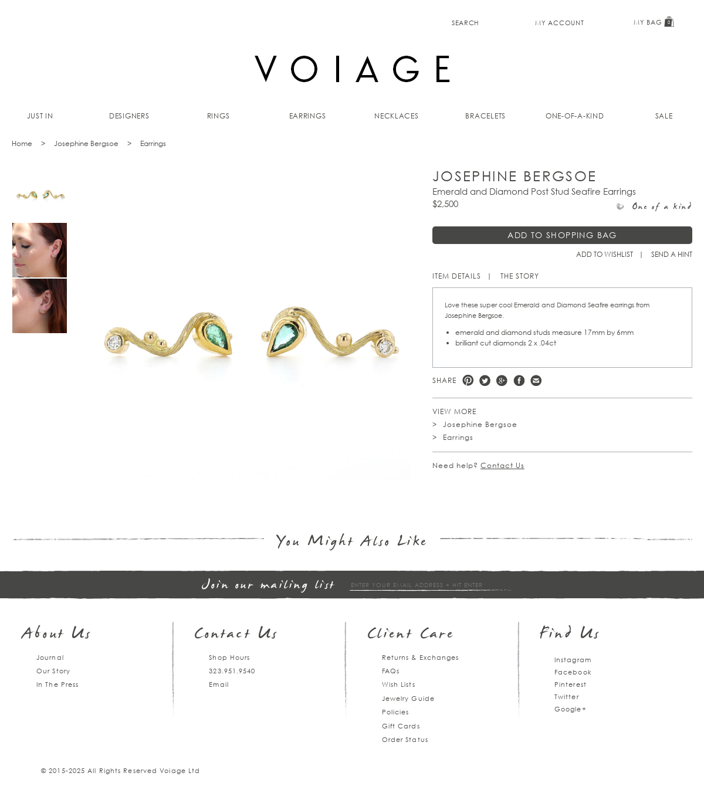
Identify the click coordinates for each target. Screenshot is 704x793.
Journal (50, 657)
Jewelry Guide (408, 698)
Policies (395, 712)
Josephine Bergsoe (86, 143)
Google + (501, 380)
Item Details (456, 276)
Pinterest (467, 380)
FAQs (391, 671)
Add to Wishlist (604, 254)
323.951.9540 (232, 671)
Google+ (570, 709)
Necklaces (396, 115)
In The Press (57, 684)
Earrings (307, 115)
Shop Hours (229, 657)
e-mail (535, 380)
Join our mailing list (269, 585)
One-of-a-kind (575, 115)
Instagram (572, 659)
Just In (40, 115)
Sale (664, 115)
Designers (129, 115)
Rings (218, 115)
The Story (519, 276)
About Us (57, 635)
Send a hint (671, 254)
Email (219, 684)
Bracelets (485, 115)
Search (465, 22)
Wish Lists (398, 684)
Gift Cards (401, 726)
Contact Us (502, 465)
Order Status (405, 739)
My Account (559, 22)
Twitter (484, 380)
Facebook (518, 380)
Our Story (53, 671)
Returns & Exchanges (420, 657)
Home (22, 143)
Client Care (411, 635)
